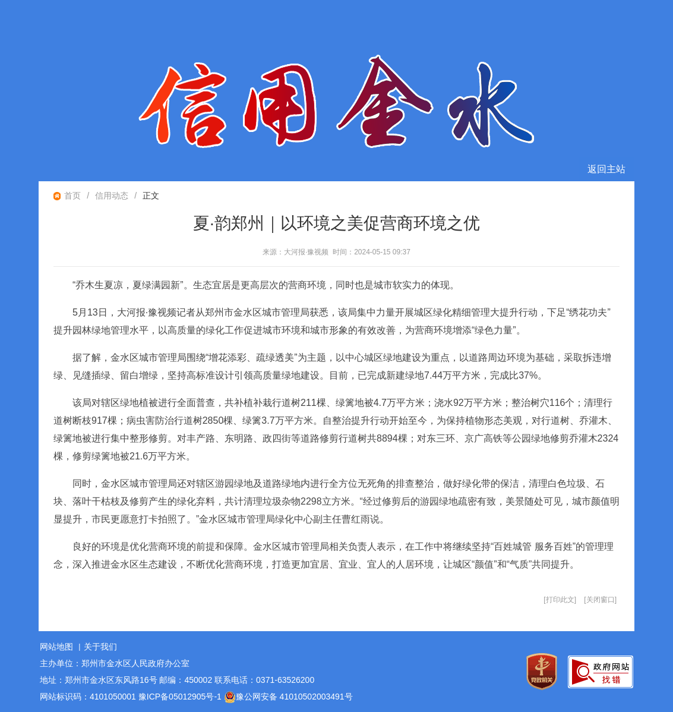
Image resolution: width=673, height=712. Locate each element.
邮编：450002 (185, 680)
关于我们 (100, 646)
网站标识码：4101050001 (88, 696)
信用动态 (111, 195)
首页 (72, 195)
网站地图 (56, 646)
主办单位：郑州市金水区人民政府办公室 (114, 663)
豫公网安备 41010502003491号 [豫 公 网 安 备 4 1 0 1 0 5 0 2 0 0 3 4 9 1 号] (288, 697)
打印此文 (560, 600)
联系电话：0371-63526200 (264, 680)
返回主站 (606, 169)
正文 (151, 195)
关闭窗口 (600, 600)
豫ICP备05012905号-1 (180, 696)
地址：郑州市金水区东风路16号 (98, 680)
